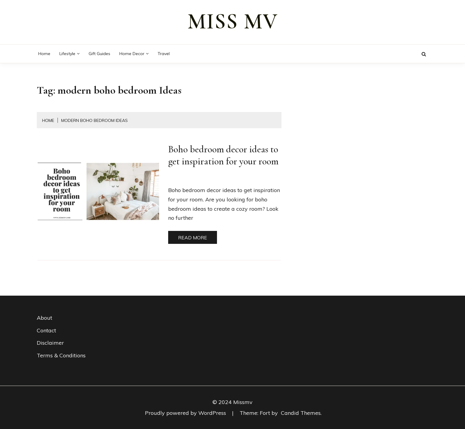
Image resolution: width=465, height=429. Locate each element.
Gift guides (99, 53)
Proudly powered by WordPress (186, 412)
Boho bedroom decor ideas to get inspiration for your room (223, 155)
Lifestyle (67, 53)
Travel (164, 53)
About (44, 317)
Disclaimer (50, 342)
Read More (192, 238)
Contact (46, 330)
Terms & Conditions (61, 355)
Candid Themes (301, 412)
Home (44, 53)
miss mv (232, 21)
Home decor (131, 53)
